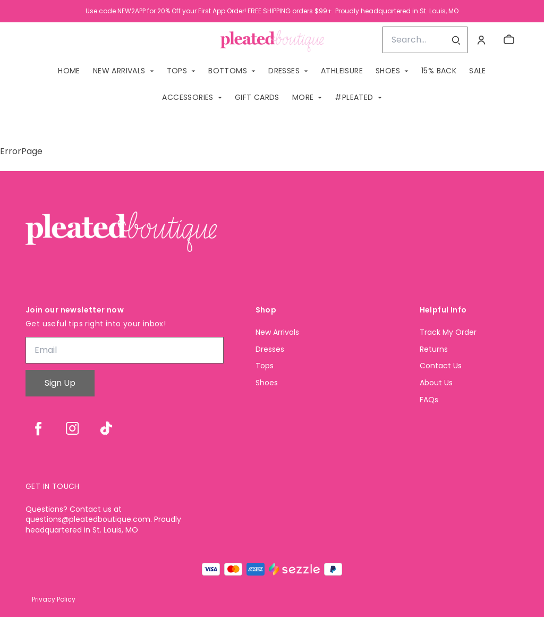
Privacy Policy (53, 599)
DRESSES (284, 70)
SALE (477, 70)
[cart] (508, 39)
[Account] (481, 39)
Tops (265, 366)
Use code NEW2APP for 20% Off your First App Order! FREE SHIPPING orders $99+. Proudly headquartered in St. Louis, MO (272, 10)
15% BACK (438, 70)
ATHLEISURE (342, 70)
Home (69, 70)
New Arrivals (277, 332)
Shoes (267, 383)
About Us (436, 383)
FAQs (429, 400)
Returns (434, 349)
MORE (303, 97)
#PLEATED (354, 97)
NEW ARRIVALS (119, 70)
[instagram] (72, 428)
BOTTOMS (227, 70)
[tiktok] (106, 428)
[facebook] (38, 428)
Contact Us (441, 366)
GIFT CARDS (257, 97)
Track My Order (448, 332)
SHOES (388, 70)
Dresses (270, 349)
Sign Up (60, 383)
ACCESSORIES (187, 97)
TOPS (177, 70)
